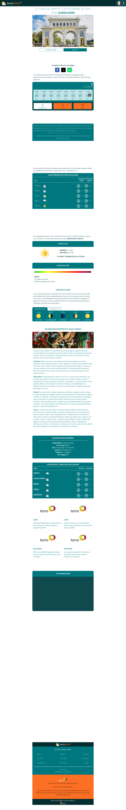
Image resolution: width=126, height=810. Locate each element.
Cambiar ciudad (51, 50)
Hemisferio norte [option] (39, 309)
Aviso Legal (56, 787)
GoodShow (85, 758)
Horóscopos (63, 763)
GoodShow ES (41, 763)
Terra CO (63, 754)
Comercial (59, 772)
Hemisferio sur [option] (54, 309)
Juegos (87, 763)
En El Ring (63, 758)
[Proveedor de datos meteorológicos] (63, 803)
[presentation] (89, 95)
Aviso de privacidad (67, 787)
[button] (123, 3)
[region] (63, 58)
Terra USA (40, 758)
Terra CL (39, 754)
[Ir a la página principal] (11, 3)
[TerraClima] (119, 3)
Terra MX (86, 754)
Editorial (67, 772)
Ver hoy (75, 50)
